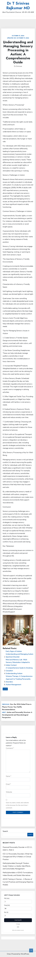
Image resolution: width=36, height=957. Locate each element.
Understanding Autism (14, 673)
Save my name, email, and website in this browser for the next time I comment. (17, 805)
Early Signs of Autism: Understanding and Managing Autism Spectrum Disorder (19, 654)
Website (9, 792)
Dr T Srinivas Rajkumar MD (18, 5)
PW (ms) (6, 898)
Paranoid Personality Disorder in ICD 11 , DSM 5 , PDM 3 (18, 848)
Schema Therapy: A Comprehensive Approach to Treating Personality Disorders (19, 679)
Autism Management (13, 685)
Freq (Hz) (7, 905)
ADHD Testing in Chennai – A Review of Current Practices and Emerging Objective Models (18, 882)
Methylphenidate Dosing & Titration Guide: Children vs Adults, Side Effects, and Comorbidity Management (17, 866)
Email (8, 784)
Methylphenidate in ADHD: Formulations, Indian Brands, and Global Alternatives (18, 873)
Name (8, 776)
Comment (10, 748)
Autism (5, 689)
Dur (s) (6, 912)
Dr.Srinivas (18, 66)
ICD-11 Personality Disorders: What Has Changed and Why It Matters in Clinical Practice (17, 857)
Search (5, 831)
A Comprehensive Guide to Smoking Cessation (19, 669)
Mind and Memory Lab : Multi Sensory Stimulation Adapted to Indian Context (18, 662)
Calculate (18, 920)
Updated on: (18, 37)
